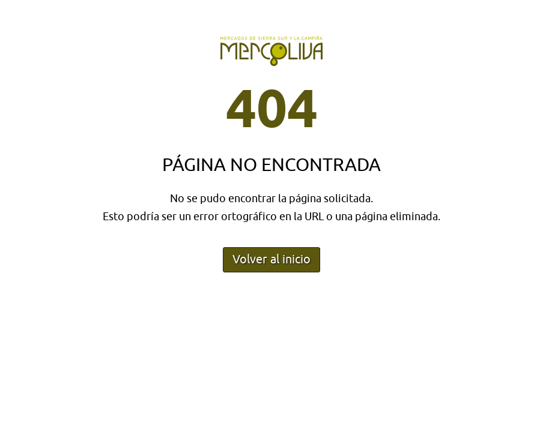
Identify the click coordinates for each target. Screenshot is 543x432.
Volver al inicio (271, 259)
